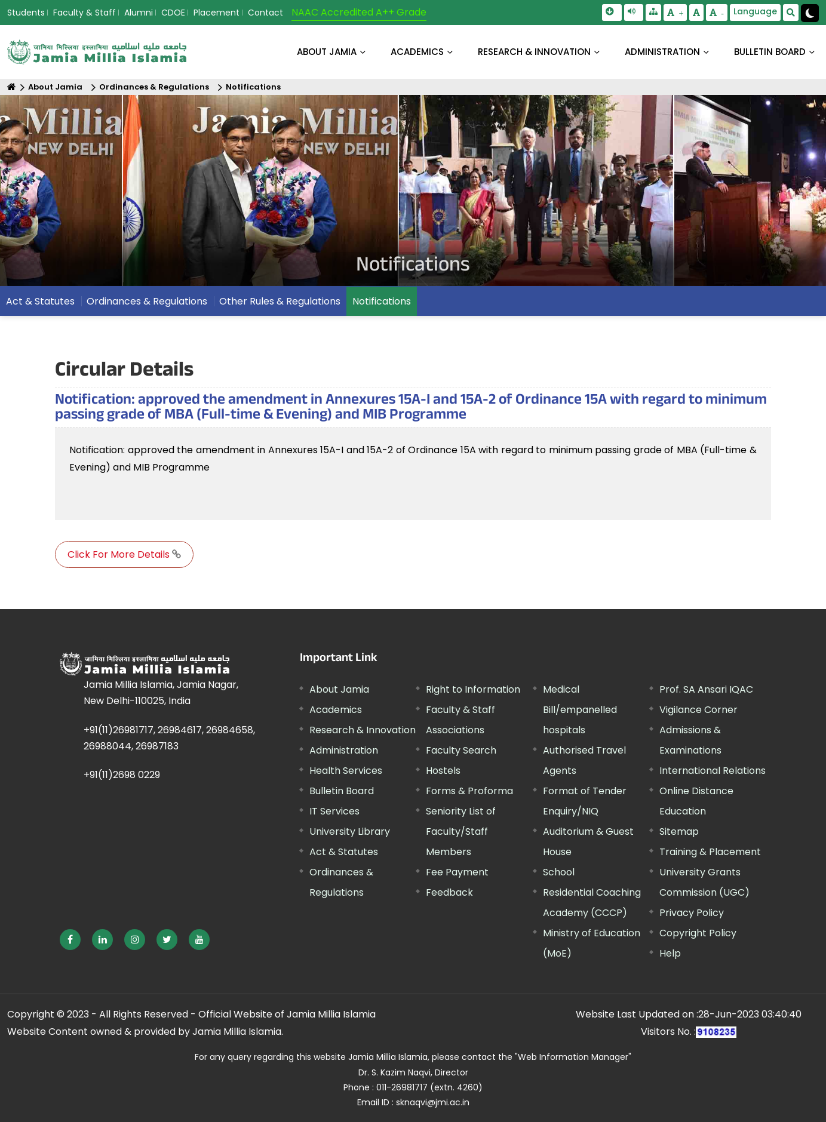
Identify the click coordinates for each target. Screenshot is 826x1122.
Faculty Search (461, 750)
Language (755, 11)
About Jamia (327, 51)
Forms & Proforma (469, 791)
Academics (335, 710)
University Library (349, 831)
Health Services (345, 770)
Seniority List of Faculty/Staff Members (461, 831)
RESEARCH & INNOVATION (534, 51)
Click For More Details (124, 554)
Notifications (253, 87)
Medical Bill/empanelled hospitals (580, 710)
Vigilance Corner (698, 710)
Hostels (443, 770)
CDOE (173, 13)
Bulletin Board (341, 791)
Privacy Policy (691, 913)
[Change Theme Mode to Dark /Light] (810, 13)
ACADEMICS (417, 51)
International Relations (712, 770)
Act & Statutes (40, 301)
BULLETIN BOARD (770, 51)
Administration (343, 750)
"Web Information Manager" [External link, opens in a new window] (573, 1057)
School (559, 872)
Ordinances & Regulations (154, 87)
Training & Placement (710, 852)
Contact (265, 13)
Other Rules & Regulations (279, 301)
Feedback (449, 892)
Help (670, 953)
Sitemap (679, 831)
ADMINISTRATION (662, 51)
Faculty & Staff (84, 13)
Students (26, 13)
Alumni (138, 13)
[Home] (11, 87)
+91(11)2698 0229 (122, 775)
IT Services (334, 811)
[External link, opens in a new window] (70, 939)
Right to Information (473, 689)
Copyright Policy (697, 933)
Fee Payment (457, 872)
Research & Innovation (362, 730)
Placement (216, 13)
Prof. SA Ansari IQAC (706, 689)
